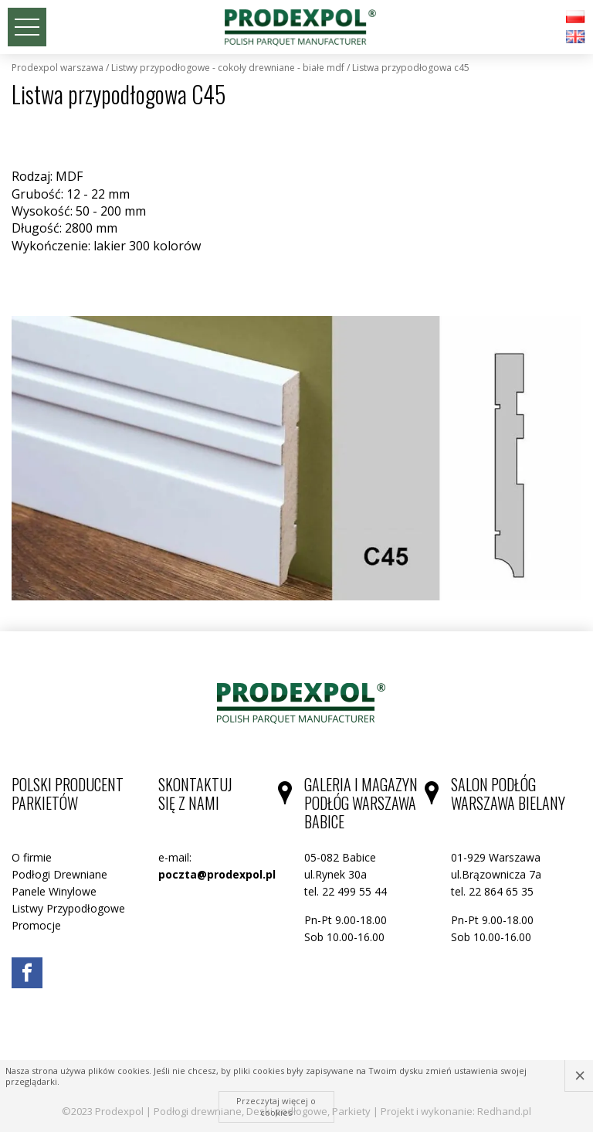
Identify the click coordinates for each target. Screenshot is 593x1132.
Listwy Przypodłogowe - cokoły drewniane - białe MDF (227, 68)
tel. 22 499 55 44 (345, 891)
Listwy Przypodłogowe (68, 908)
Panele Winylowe (54, 891)
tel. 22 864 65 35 (492, 891)
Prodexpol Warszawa (57, 68)
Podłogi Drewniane (59, 874)
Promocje (36, 925)
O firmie (32, 857)
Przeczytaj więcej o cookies (276, 1106)
